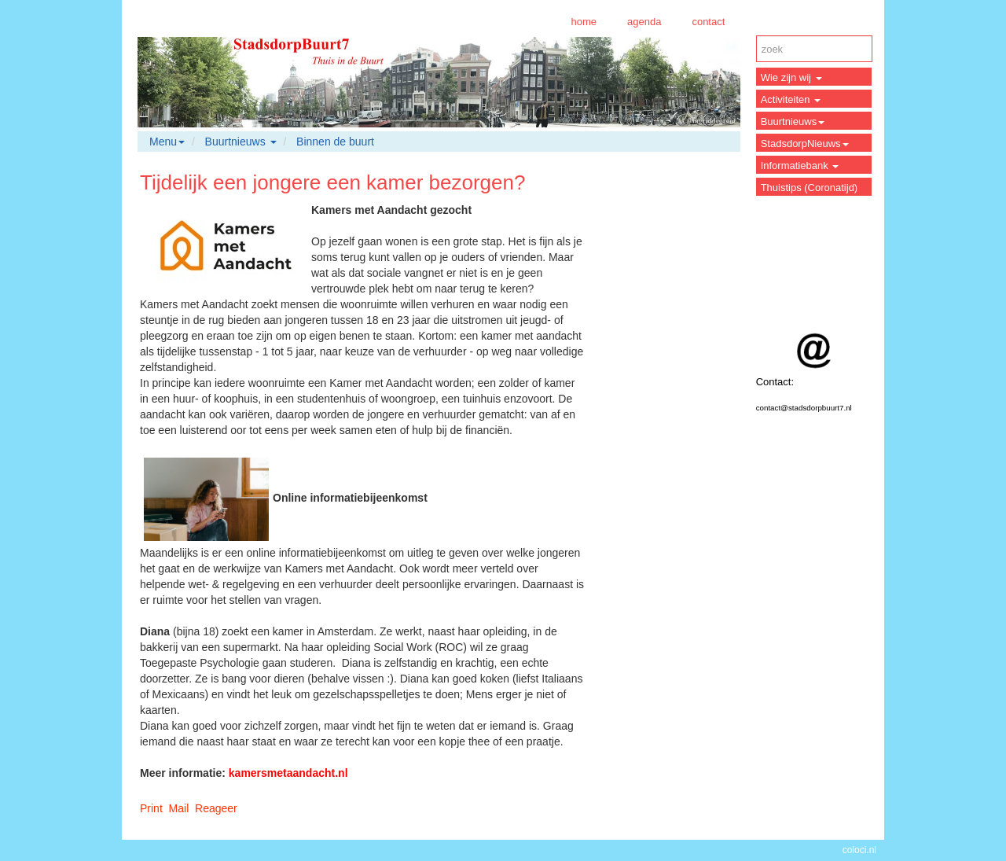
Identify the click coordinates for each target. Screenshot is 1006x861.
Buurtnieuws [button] (241, 141)
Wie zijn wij (791, 77)
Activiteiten (791, 99)
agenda (644, 22)
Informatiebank (800, 165)
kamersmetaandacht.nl (288, 773)
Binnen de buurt (335, 141)
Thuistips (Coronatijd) (809, 187)
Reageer (216, 808)
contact (708, 22)
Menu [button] (167, 141)
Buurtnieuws (793, 121)
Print (151, 808)
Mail (179, 808)
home (584, 22)
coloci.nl (859, 849)
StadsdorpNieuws (805, 143)
